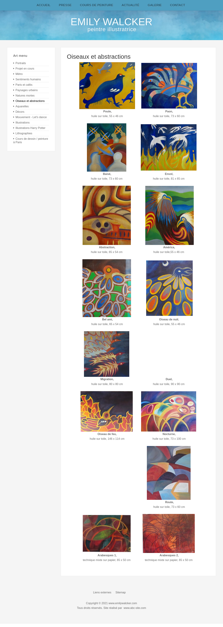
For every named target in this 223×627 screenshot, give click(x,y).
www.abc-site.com (135, 607)
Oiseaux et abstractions (99, 56)
